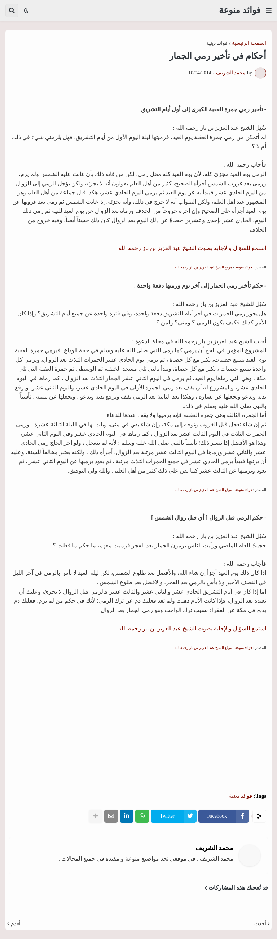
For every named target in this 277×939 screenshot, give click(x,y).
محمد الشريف (214, 848)
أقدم (16, 923)
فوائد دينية (217, 43)
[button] (268, 10)
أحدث (260, 923)
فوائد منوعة (239, 10)
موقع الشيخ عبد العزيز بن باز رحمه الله (203, 267)
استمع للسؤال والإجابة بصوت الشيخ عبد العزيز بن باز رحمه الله (192, 248)
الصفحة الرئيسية (249, 43)
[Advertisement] (138, 716)
